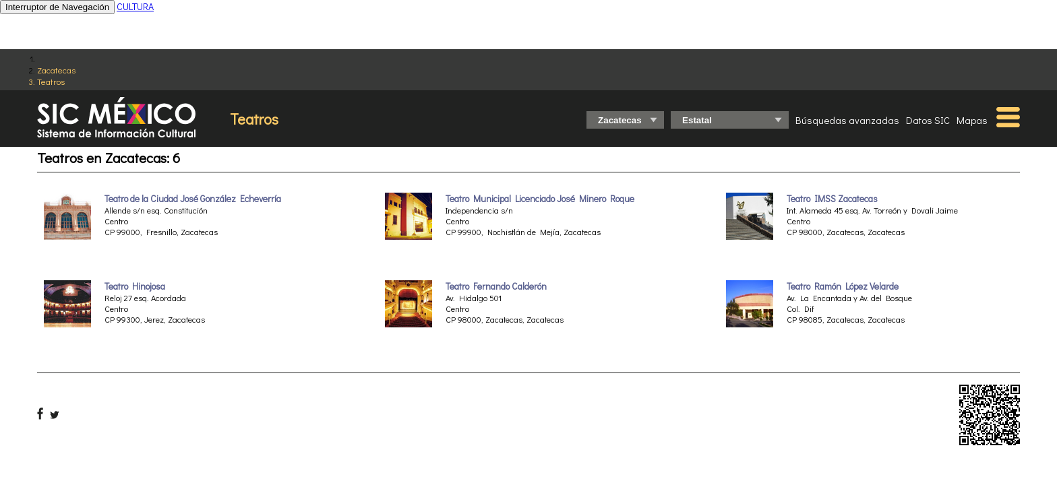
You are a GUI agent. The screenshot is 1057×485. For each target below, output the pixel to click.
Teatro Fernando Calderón (496, 286)
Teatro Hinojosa (134, 286)
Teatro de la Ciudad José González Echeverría (192, 199)
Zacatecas (56, 69)
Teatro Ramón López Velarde (843, 286)
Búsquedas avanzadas (847, 120)
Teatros (51, 81)
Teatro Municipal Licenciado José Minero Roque (540, 199)
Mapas (972, 120)
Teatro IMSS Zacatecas (832, 199)
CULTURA (135, 6)
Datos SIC (928, 120)
